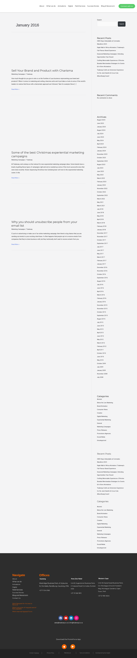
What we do (51, 6)
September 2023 (102, 161)
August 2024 (101, 130)
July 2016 (100, 284)
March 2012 (101, 343)
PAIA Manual (67, 653)
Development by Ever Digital (103, 653)
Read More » (15, 89)
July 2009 (100, 367)
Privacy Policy (50, 653)
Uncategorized (102, 440)
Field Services (80, 6)
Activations (62, 6)
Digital (70, 6)
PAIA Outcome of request (22, 607)
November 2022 (102, 188)
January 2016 (101, 302)
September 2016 (102, 278)
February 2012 (102, 346)
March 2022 (101, 199)
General (99, 423)
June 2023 (100, 171)
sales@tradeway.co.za (61, 623)
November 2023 (102, 154)
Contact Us (16, 598)
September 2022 (102, 195)
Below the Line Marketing (105, 403)
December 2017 (102, 233)
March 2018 (101, 223)
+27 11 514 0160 (44, 590)
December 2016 (102, 267)
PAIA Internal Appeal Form (22, 611)
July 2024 (100, 133)
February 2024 (102, 147)
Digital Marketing (102, 416)
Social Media (101, 437)
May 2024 (100, 140)
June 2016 (100, 288)
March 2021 (101, 206)
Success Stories (93, 6)
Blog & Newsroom (108, 6)
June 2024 (100, 137)
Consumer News (102, 409)
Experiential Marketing (104, 420)
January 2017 (101, 264)
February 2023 (102, 182)
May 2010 (100, 360)
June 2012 (100, 336)
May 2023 (100, 175)
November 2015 (102, 308)
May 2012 (100, 339)
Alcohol (99, 399)
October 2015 (101, 312)
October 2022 (101, 192)
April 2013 (100, 332)
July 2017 (100, 247)
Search (99, 20)
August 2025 (101, 120)
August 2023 (101, 164)
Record (15, 605)
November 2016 (102, 271)
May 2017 (100, 254)
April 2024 (100, 144)
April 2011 (100, 350)
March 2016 (101, 295)
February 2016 (102, 298)
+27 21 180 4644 (104, 596)
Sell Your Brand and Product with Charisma (42, 70)
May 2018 (100, 216)
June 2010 (100, 356)
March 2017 (101, 257)
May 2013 (100, 329)
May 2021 (100, 202)
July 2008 (100, 377)
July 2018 (100, 209)
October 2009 (101, 363)
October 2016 (101, 274)
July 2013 (100, 322)
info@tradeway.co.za (76, 623)
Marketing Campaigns (18, 74)
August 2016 (101, 281)
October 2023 (101, 157)
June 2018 (100, 212)
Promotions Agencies (104, 433)
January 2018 (101, 230)
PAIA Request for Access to (22, 603)
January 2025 (101, 127)
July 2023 (100, 168)
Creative (100, 413)
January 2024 (101, 151)
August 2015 (101, 319)
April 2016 (100, 291)
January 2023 (101, 185)
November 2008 (102, 374)
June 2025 (100, 123)
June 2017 (100, 250)
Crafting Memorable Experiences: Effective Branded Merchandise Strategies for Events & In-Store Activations (111, 63)
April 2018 (100, 219)
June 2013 (100, 326)
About (41, 6)
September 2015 (102, 315)
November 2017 (102, 236)
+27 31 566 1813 (76, 593)
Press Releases (102, 430)
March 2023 (101, 178)
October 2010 (101, 353)
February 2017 (102, 260)
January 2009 (101, 370)
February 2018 (102, 226)
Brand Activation (102, 406)
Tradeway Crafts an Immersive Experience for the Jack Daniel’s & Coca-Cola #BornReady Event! (111, 73)
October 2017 (101, 240)
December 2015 (102, 305)
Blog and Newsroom (20, 595)
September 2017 (102, 243)
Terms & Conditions (85, 653)
